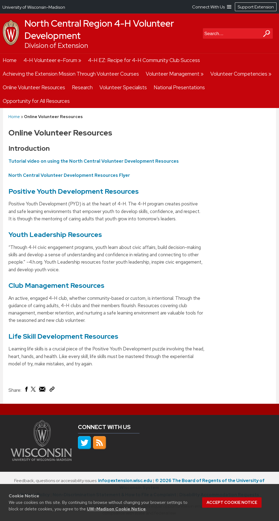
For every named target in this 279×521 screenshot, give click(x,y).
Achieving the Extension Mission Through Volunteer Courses (71, 73)
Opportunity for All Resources (36, 101)
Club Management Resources (56, 285)
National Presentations (179, 87)
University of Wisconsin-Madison (33, 7)
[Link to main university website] (41, 459)
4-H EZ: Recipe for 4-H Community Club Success (144, 60)
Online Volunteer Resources (34, 87)
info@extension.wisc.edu (125, 480)
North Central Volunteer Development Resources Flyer (69, 175)
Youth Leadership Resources (55, 234)
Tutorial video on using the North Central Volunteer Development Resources (93, 161)
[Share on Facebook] (26, 390)
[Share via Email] (42, 390)
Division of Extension (56, 45)
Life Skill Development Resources (63, 336)
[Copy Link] (52, 390)
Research (82, 87)
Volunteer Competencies (238, 73)
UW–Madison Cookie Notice (116, 509)
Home (10, 60)
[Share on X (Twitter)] (33, 391)
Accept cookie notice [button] (232, 502)
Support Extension (256, 7)
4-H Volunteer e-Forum (50, 60)
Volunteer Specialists (123, 87)
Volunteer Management (172, 73)
